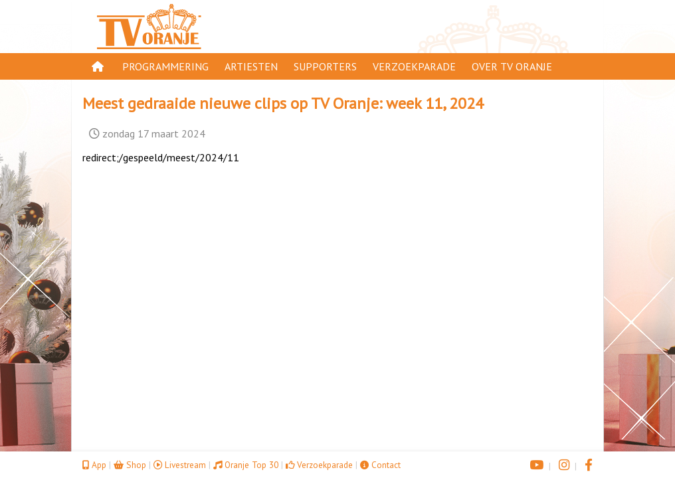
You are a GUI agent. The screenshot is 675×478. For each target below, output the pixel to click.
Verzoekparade (414, 66)
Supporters (325, 66)
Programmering (165, 66)
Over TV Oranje (512, 66)
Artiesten (251, 66)
